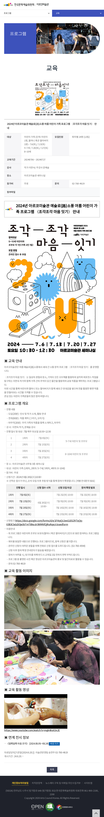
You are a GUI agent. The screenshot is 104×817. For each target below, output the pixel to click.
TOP (96, 813)
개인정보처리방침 (20, 783)
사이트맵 (88, 783)
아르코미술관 (43, 4)
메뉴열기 (98, 5)
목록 (52, 769)
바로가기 (54, 743)
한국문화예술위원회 (20, 4)
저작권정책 (37, 783)
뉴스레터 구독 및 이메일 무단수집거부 (63, 783)
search (91, 5)
